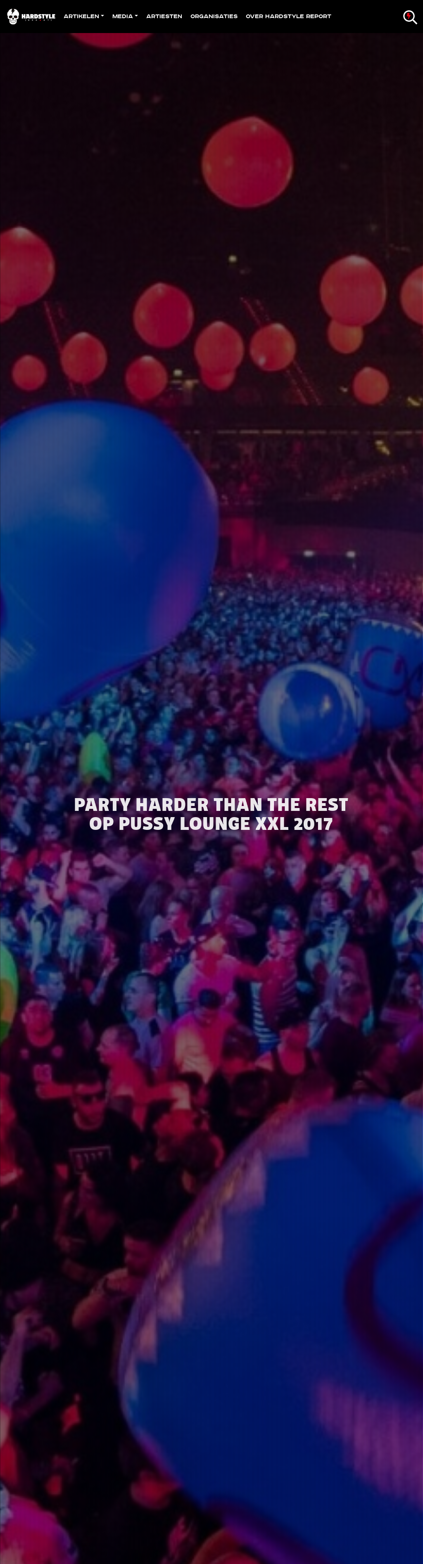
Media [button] (122, 16)
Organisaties (214, 16)
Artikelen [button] (81, 16)
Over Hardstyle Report (288, 16)
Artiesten (164, 16)
